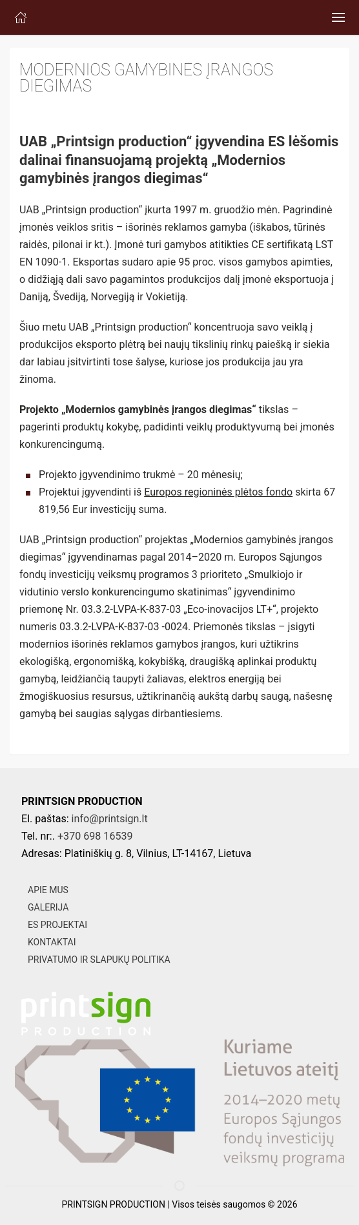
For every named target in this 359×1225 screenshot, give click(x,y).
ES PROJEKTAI (57, 925)
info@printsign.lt (110, 819)
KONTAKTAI (52, 942)
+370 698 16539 (95, 836)
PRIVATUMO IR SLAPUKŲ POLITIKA (99, 959)
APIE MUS (48, 890)
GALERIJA (48, 907)
